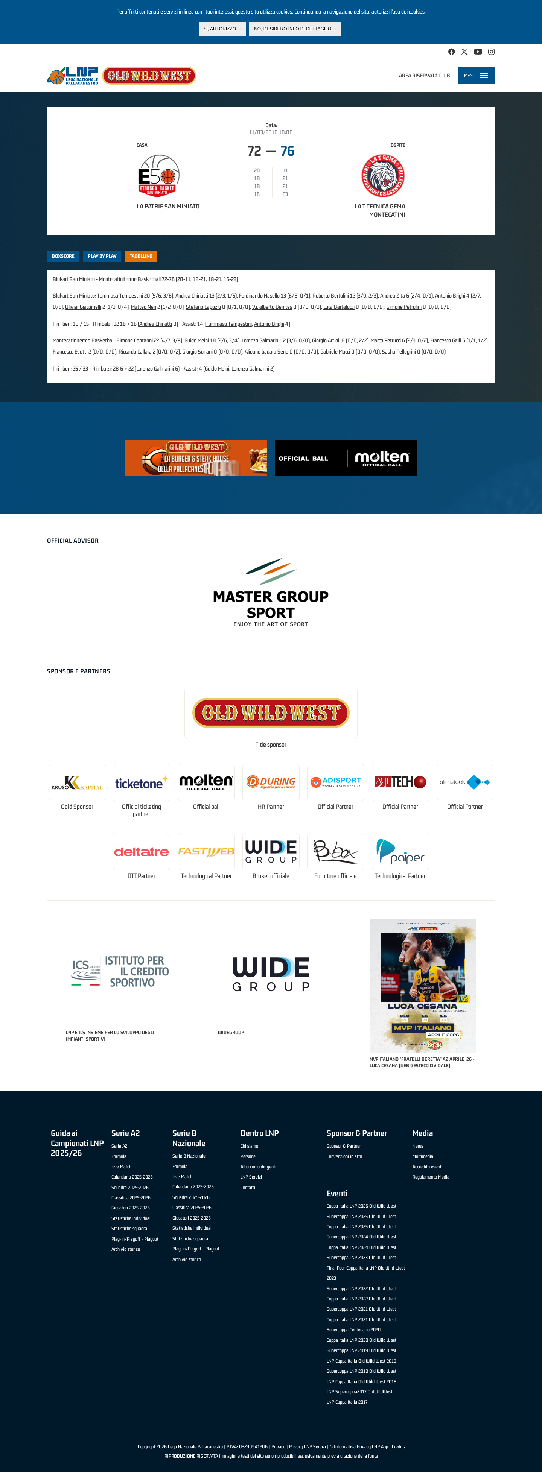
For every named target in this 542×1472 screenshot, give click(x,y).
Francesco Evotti (70, 351)
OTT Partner (141, 876)
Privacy (278, 1446)
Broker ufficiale (271, 876)
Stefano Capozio (203, 307)
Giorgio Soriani (197, 351)
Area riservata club (424, 75)
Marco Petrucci (386, 340)
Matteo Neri (143, 307)
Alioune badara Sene (266, 351)
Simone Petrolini (404, 307)
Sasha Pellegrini (399, 351)
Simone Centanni (135, 340)
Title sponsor (271, 744)
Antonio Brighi (450, 295)
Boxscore (63, 256)
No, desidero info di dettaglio (292, 29)
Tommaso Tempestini (120, 295)
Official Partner (335, 806)
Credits (398, 1446)
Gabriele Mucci (335, 351)
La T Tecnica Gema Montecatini (380, 210)
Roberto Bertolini (330, 295)
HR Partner (271, 806)
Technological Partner (206, 876)
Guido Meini (196, 340)
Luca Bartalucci (339, 307)
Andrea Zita (392, 295)
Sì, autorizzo (220, 29)
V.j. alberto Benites (272, 307)
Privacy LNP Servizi (307, 1446)
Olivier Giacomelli (83, 307)
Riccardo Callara (135, 351)
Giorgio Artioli (326, 340)
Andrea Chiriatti (191, 295)
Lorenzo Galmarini (261, 340)
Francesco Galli (445, 340)
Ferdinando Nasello (259, 295)
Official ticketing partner (141, 810)
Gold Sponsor (77, 806)
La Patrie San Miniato (168, 206)
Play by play (102, 256)
